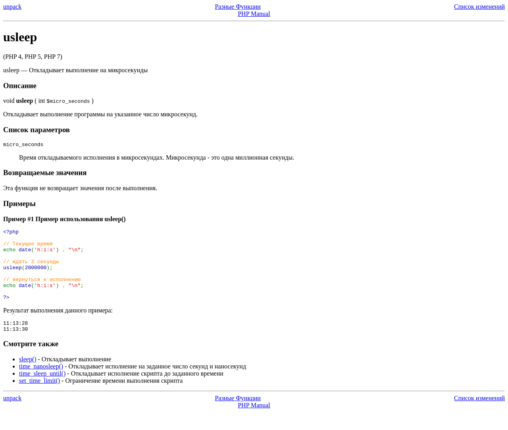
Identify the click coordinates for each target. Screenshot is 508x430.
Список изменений (479, 6)
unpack (12, 6)
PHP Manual (254, 13)
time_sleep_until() (42, 391)
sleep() (28, 377)
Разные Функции (237, 6)
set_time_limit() (39, 398)
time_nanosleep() (41, 384)
